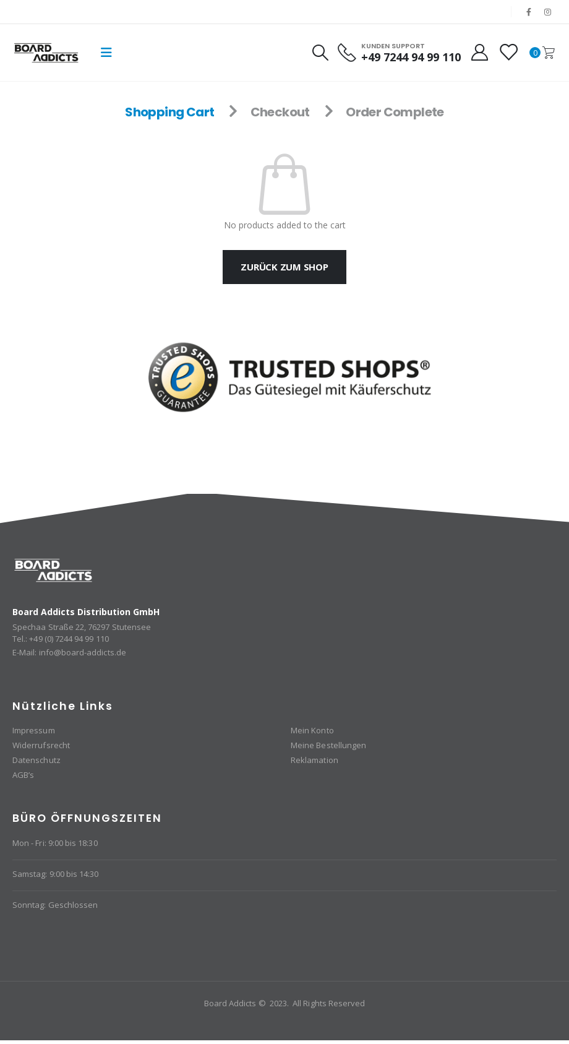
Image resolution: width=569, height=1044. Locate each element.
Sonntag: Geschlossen (55, 904)
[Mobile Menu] (106, 52)
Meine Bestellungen (328, 745)
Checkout (280, 112)
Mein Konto (312, 730)
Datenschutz (36, 760)
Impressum (33, 730)
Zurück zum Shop (284, 267)
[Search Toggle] (319, 53)
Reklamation (314, 760)
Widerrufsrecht (41, 745)
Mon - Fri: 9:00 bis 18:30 (55, 842)
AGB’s (23, 774)
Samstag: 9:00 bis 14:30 (55, 873)
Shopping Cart (169, 112)
